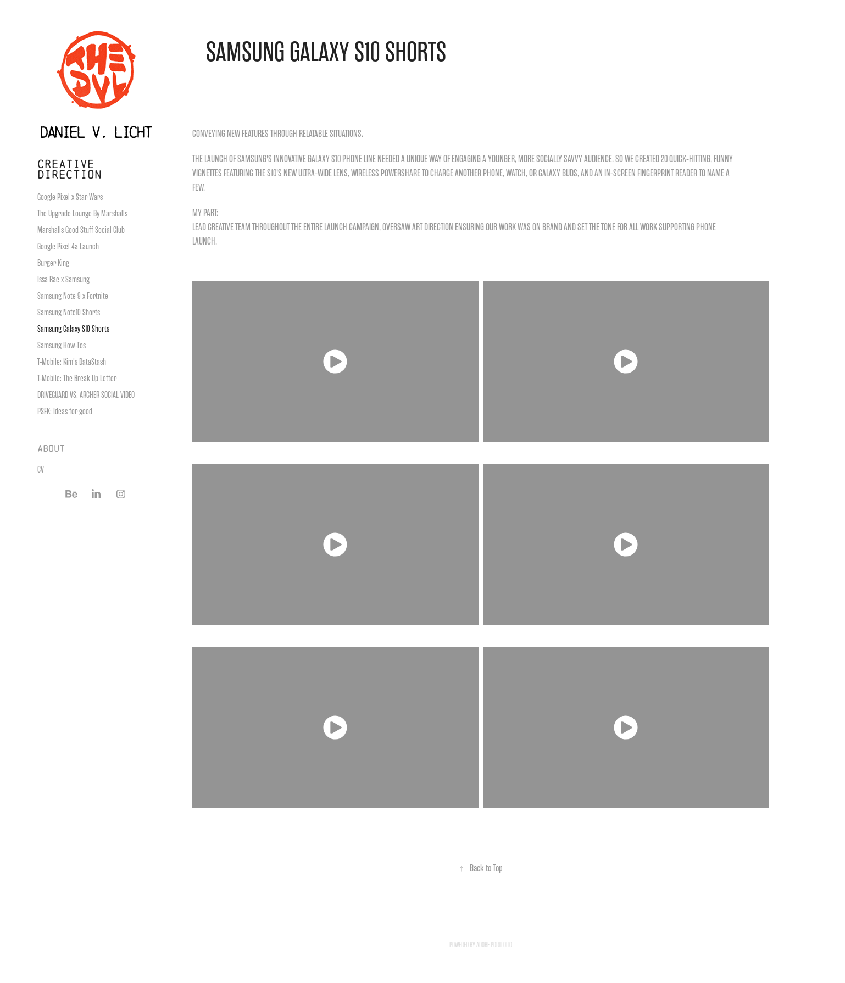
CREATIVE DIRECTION (69, 169)
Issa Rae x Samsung (63, 280)
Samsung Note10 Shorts (68, 313)
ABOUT (51, 448)
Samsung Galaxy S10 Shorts (73, 329)
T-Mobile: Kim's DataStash (71, 362)
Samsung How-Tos (61, 346)
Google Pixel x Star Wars (70, 197)
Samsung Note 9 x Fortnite (72, 296)
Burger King (53, 263)
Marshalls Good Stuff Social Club (81, 230)
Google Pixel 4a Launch (68, 247)
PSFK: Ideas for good (64, 411)
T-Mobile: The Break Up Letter (76, 379)
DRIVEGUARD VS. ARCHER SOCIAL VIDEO (86, 395)
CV (40, 470)
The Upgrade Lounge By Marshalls (82, 214)
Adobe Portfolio (494, 945)
